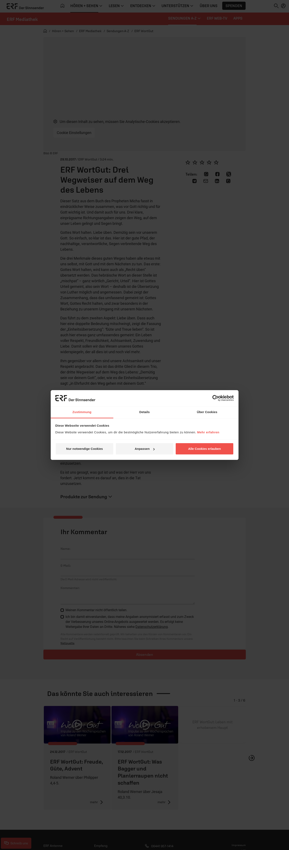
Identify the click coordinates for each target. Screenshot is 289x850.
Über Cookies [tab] (207, 412)
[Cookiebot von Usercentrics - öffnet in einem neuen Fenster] (215, 398)
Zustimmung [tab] (81, 412)
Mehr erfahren (208, 432)
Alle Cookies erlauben (204, 448)
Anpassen (145, 448)
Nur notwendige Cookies (84, 448)
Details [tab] (144, 412)
